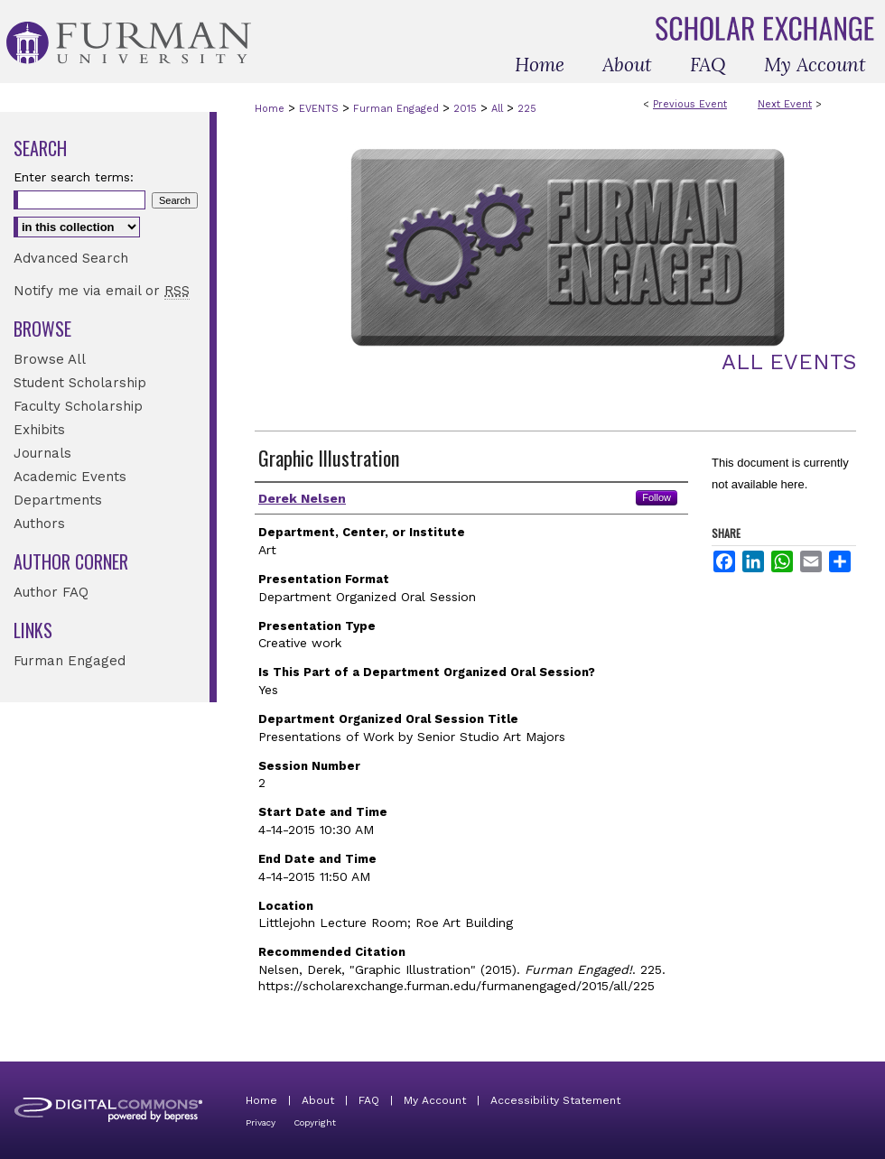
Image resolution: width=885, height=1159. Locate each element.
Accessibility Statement (555, 1100)
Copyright (314, 1122)
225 (526, 109)
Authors (39, 523)
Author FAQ (51, 592)
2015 (466, 109)
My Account (435, 1100)
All (499, 109)
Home (269, 109)
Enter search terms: (74, 177)
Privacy (260, 1122)
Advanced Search (71, 258)
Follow (656, 497)
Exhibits (39, 430)
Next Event (785, 104)
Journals (42, 453)
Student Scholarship (80, 383)
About (318, 1100)
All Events (789, 362)
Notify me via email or (102, 291)
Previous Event (690, 104)
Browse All (50, 359)
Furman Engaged (397, 109)
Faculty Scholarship (78, 406)
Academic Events (70, 476)
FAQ (369, 1100)
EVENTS (320, 109)
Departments (58, 500)
